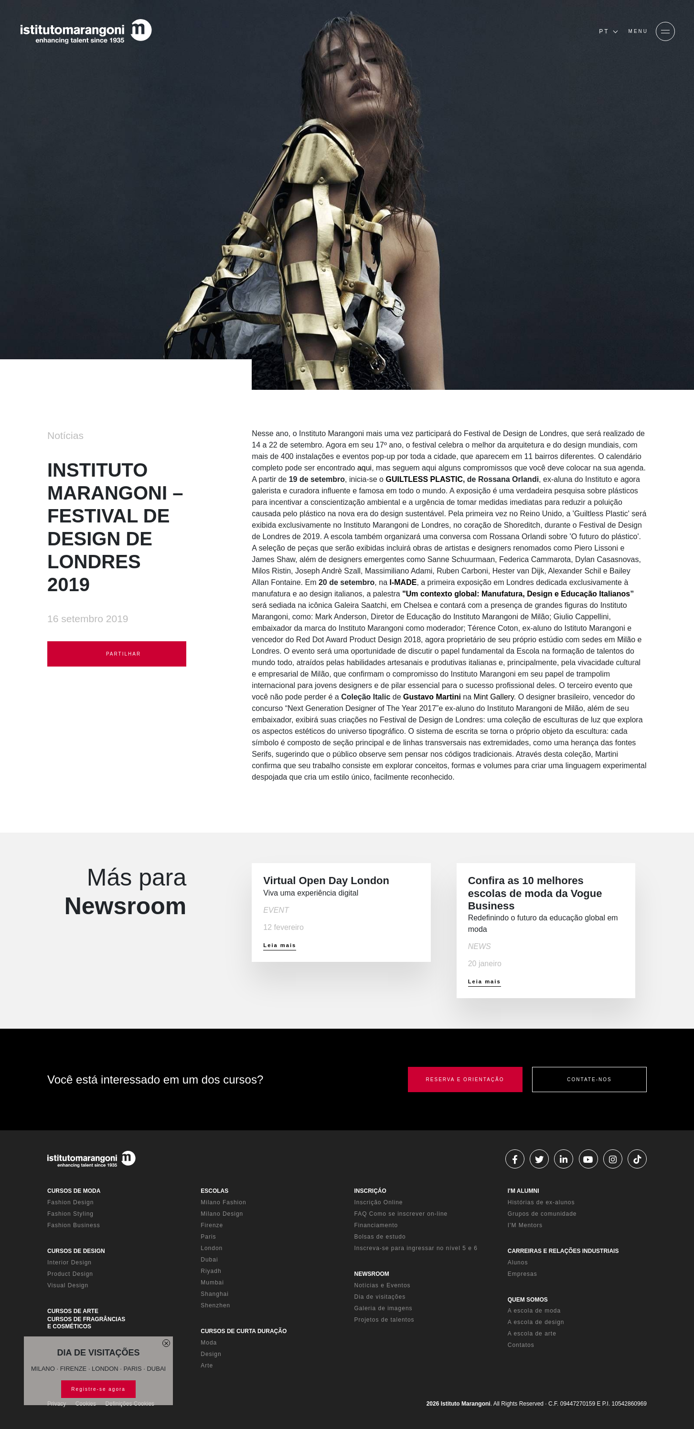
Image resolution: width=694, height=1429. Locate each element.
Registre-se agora (98, 1389)
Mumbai (212, 1282)
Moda (209, 1342)
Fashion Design (70, 1202)
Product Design (70, 1274)
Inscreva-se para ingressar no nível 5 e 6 (416, 1248)
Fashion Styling (70, 1213)
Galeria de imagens (383, 1308)
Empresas (522, 1274)
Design (211, 1354)
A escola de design (536, 1322)
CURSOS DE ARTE (72, 1311)
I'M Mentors (525, 1225)
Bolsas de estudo (380, 1236)
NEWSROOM (371, 1274)
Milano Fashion (223, 1202)
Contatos (521, 1345)
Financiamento (376, 1225)
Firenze (212, 1225)
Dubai (209, 1259)
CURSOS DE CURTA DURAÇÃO (244, 1331)
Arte (207, 1365)
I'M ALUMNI (523, 1191)
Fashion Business (73, 1225)
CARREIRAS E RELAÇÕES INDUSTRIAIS (563, 1251)
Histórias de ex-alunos (541, 1202)
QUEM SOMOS (528, 1299)
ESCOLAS (214, 1191)
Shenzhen (215, 1305)
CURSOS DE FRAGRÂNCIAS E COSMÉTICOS (86, 1322)
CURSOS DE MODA (73, 1191)
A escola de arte (532, 1333)
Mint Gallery (494, 697)
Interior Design (69, 1262)
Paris (208, 1236)
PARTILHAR (117, 654)
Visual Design (67, 1285)
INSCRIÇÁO (370, 1191)
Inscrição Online (378, 1202)
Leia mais (279, 945)
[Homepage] (86, 31)
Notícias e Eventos (382, 1285)
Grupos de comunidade (542, 1213)
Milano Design (222, 1213)
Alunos (518, 1262)
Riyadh (211, 1271)
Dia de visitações (380, 1296)
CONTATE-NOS (589, 1079)
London (212, 1248)
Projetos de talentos (384, 1319)
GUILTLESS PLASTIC (423, 479)
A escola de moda (534, 1310)
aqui (364, 468)
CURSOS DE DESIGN (76, 1251)
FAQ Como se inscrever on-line (401, 1213)
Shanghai (215, 1294)
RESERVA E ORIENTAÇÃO (465, 1079)
